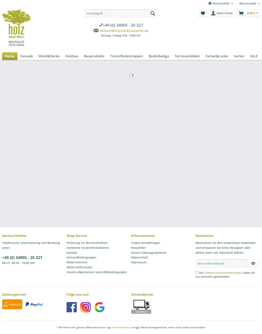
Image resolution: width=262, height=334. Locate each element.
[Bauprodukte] (94, 56)
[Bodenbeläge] (159, 56)
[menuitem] (121, 23)
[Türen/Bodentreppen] (126, 56)
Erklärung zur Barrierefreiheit (87, 243)
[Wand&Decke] (49, 56)
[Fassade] (26, 56)
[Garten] (239, 56)
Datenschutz (139, 257)
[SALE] (254, 56)
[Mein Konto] (222, 13)
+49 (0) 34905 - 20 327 (22, 257)
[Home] (9, 56)
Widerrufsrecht (77, 262)
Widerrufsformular (79, 267)
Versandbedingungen (81, 257)
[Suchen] (152, 13)
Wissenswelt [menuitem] (248, 3)
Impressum (139, 262)
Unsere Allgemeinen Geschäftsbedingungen (97, 272)
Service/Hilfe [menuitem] (219, 3)
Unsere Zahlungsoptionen (149, 253)
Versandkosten (121, 327)
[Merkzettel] (203, 13)
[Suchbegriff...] (121, 13)
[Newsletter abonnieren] (253, 263)
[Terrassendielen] (187, 56)
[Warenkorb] (248, 13)
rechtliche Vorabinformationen (88, 248)
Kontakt (72, 253)
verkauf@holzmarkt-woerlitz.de (123, 30)
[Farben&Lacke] (217, 56)
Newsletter (138, 248)
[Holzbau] (71, 56)
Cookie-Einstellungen (145, 243)
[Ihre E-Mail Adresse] (221, 263)
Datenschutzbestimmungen (223, 273)
